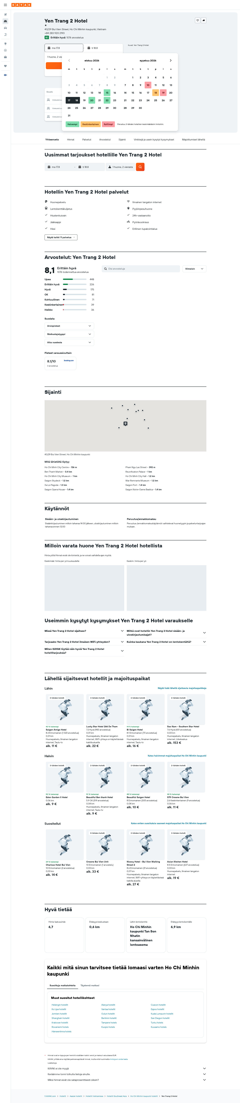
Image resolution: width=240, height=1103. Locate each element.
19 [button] (84, 100)
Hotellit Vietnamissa (94, 1096)
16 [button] (115, 92)
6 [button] (92, 85)
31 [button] (69, 115)
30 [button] (114, 107)
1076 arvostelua (74, 37)
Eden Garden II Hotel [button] (57, 797)
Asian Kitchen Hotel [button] (177, 861)
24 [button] (69, 107)
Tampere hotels (109, 1022)
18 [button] (77, 100)
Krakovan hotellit (60, 1022)
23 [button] (114, 100)
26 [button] (84, 107)
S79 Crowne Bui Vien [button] (178, 797)
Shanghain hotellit (60, 1018)
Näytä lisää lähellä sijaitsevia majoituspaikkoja (182, 688)
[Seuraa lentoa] (5, 50)
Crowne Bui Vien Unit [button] (97, 861)
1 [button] (107, 77)
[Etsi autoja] (5, 28)
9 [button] (114, 85)
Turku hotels (157, 1022)
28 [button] (99, 107)
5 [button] (84, 85)
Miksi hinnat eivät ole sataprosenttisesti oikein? (127, 1080)
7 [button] (99, 85)
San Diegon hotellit (160, 1018)
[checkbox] (60, 363)
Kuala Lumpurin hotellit (162, 1013)
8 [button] (107, 85)
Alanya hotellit (108, 1004)
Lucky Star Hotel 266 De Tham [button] (102, 726)
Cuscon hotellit (158, 1004)
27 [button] (92, 107)
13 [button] (92, 92)
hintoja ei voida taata (119, 1059)
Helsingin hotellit (60, 1004)
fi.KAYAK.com (50, 1096)
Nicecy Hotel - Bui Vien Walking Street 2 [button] (143, 863)
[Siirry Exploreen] (5, 43)
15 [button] (107, 92)
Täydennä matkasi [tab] (90, 985)
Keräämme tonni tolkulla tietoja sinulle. (127, 1074)
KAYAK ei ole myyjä (127, 1068)
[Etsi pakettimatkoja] (5, 34)
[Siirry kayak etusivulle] (21, 5)
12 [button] (84, 92)
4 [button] (76, 85)
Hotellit (63, 1096)
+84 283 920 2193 (55, 33)
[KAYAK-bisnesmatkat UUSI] (5, 57)
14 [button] (99, 92)
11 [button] (77, 92)
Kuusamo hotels (158, 1027)
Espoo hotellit (157, 1009)
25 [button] (76, 107)
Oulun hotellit (108, 1013)
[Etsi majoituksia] (5, 21)
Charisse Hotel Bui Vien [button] (58, 864)
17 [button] (69, 100)
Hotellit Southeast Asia (117, 1096)
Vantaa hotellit (108, 1009)
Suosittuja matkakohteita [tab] (63, 985)
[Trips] (5, 66)
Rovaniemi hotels (60, 1027)
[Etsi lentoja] (5, 14)
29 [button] (107, 107)
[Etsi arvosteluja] (143, 268)
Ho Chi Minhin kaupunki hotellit (144, 1096)
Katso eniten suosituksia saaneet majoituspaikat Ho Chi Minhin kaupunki (168, 823)
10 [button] (69, 92)
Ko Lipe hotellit (59, 1009)
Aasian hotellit (76, 1096)
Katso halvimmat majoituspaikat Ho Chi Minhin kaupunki (177, 755)
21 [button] (99, 100)
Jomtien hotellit (59, 1013)
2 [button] (114, 77)
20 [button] (91, 100)
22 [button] (107, 100)
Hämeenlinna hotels (61, 1031)
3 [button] (69, 85)
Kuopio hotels (108, 1027)
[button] (5, 4)
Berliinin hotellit (109, 1018)
